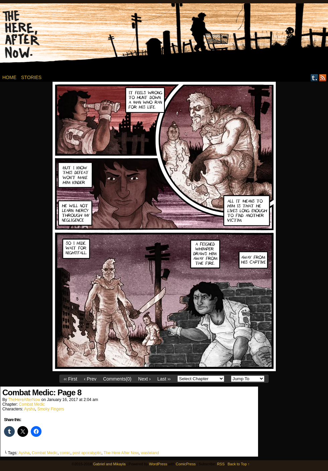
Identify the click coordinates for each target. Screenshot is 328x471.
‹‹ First (70, 379)
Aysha (29, 409)
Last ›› (164, 379)
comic (65, 453)
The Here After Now (121, 453)
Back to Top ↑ (239, 464)
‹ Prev (90, 379)
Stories (31, 77)
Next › (144, 379)
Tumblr (314, 77)
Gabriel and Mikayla (109, 464)
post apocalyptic (87, 453)
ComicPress (185, 464)
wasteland (150, 453)
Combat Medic (32, 404)
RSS (323, 77)
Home (9, 77)
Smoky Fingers (50, 409)
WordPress (158, 464)
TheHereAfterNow (24, 399)
